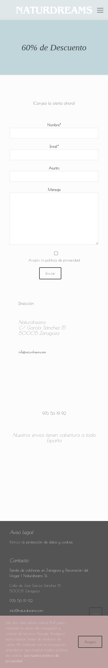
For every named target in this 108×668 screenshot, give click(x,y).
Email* (54, 152)
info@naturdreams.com (26, 610)
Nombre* (54, 131)
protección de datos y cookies (49, 542)
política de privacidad (63, 260)
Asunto (54, 174)
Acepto (90, 642)
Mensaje (54, 216)
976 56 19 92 (21, 600)
